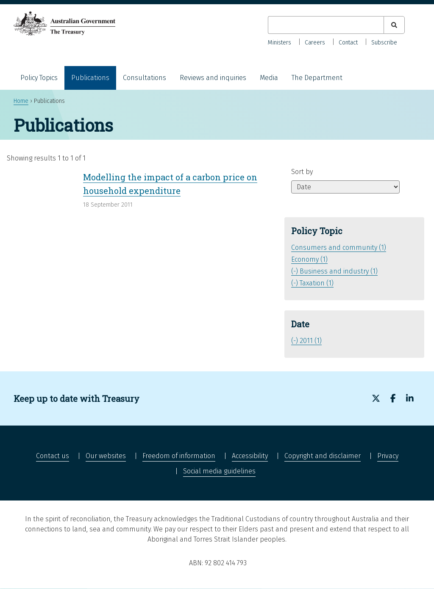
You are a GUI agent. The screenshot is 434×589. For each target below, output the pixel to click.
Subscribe (384, 42)
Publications (90, 78)
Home (21, 101)
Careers (315, 42)
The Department (317, 78)
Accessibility (250, 456)
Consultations (144, 78)
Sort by (302, 172)
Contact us (52, 456)
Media (269, 78)
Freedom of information (178, 456)
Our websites (106, 456)
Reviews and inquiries (213, 78)
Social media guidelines (219, 471)
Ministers (279, 42)
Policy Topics (39, 78)
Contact (348, 42)
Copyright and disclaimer (322, 456)
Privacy (387, 456)
